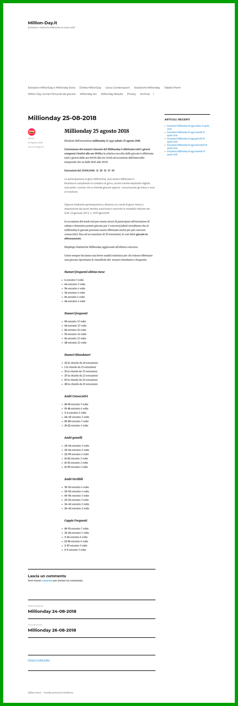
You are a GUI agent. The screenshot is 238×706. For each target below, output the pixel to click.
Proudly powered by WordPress (58, 692)
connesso (47, 580)
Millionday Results (112, 94)
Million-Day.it (42, 22)
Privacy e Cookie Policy (39, 660)
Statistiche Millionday (147, 87)
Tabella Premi (172, 87)
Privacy (131, 94)
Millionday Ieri (88, 94)
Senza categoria (36, 147)
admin (31, 138)
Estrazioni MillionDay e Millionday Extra (51, 87)
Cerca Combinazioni (117, 87)
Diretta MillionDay (90, 87)
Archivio (145, 94)
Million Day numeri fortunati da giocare (52, 94)
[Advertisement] (120, 60)
